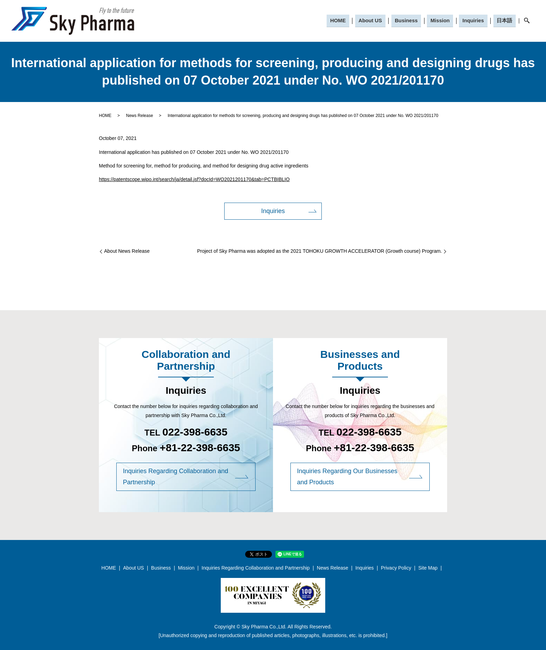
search (527, 21)
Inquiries (474, 20)
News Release (139, 115)
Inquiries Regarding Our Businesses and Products (347, 477)
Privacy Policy (396, 568)
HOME (340, 20)
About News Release (127, 251)
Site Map (427, 568)
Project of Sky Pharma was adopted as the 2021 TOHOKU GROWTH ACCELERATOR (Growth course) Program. (319, 251)
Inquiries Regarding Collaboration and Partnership (175, 477)
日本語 (505, 20)
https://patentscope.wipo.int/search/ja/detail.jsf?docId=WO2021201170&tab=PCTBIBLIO (194, 179)
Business (408, 20)
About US (372, 20)
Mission (441, 20)
